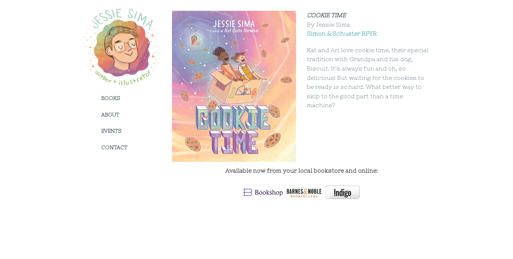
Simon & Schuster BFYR (342, 33)
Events (111, 131)
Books (110, 98)
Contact (114, 147)
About (110, 115)
